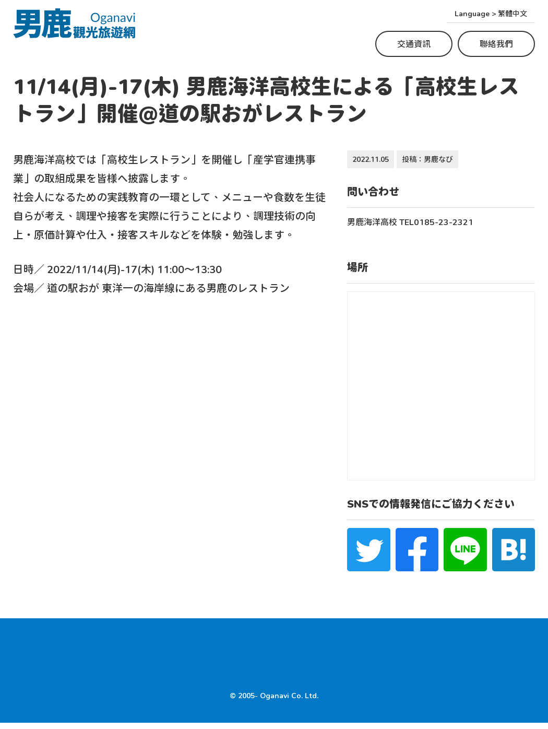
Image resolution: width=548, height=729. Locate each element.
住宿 (337, 647)
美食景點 (301, 647)
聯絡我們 (496, 44)
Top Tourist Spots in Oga (220, 647)
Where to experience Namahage (85, 647)
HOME (26, 667)
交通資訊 (414, 44)
